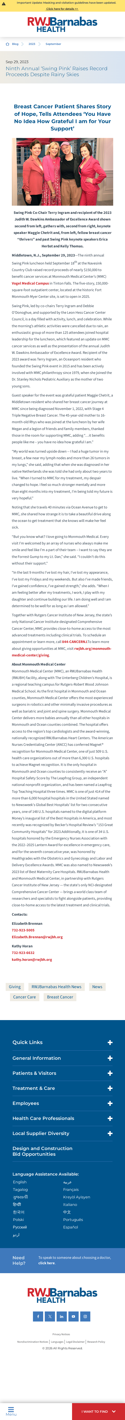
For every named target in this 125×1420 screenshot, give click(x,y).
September (53, 44)
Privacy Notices (61, 1334)
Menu (11, 1411)
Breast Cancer (60, 997)
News (97, 987)
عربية (67, 1182)
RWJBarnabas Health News (56, 987)
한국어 (19, 1212)
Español (70, 1227)
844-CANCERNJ (74, 642)
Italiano (70, 1204)
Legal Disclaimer (75, 1342)
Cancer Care (24, 997)
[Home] (62, 24)
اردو (16, 1234)
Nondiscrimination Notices (32, 1342)
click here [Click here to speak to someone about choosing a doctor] (46, 1263)
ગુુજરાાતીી (20, 1197)
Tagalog (20, 1189)
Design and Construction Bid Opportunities (42, 1151)
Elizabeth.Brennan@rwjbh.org (37, 937)
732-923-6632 (23, 953)
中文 (67, 1212)
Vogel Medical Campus (30, 283)
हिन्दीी (17, 1204)
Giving (15, 987)
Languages (57, 1342)
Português (73, 1219)
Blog (15, 44)
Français (71, 1189)
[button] (98, 1411)
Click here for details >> (62, 8)
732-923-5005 (23, 930)
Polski (18, 1219)
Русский (20, 1227)
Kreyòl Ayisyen (76, 1197)
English (20, 1182)
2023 (32, 44)
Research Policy (96, 1342)
